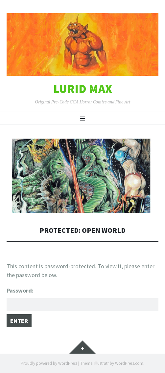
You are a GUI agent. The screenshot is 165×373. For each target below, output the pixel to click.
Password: (82, 299)
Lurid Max (82, 89)
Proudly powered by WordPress (49, 363)
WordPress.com (129, 363)
